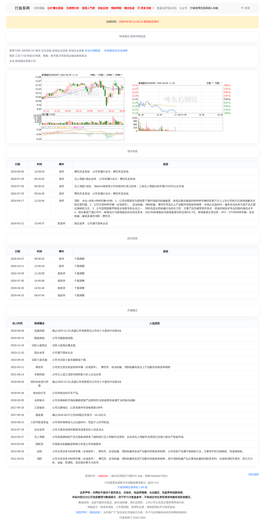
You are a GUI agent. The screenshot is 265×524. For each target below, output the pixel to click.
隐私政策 (95, 512)
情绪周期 (116, 8)
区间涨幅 (39, 8)
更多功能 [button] (144, 8)
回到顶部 (253, 474)
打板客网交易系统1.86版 (204, 8)
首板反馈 (103, 8)
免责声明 (81, 512)
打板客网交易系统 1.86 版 (132, 487)
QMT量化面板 (55, 8)
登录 (245, 8)
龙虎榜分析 (72, 8)
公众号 (183, 8)
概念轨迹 (129, 8)
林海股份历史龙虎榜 (116, 50)
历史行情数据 (92, 50)
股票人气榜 (88, 8)
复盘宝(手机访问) (167, 8)
